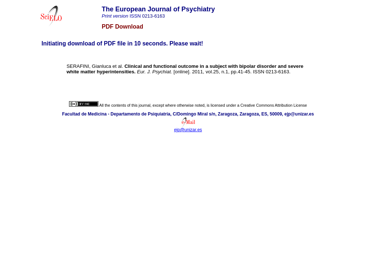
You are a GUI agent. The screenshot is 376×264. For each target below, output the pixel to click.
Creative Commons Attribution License (274, 105)
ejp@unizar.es (188, 129)
